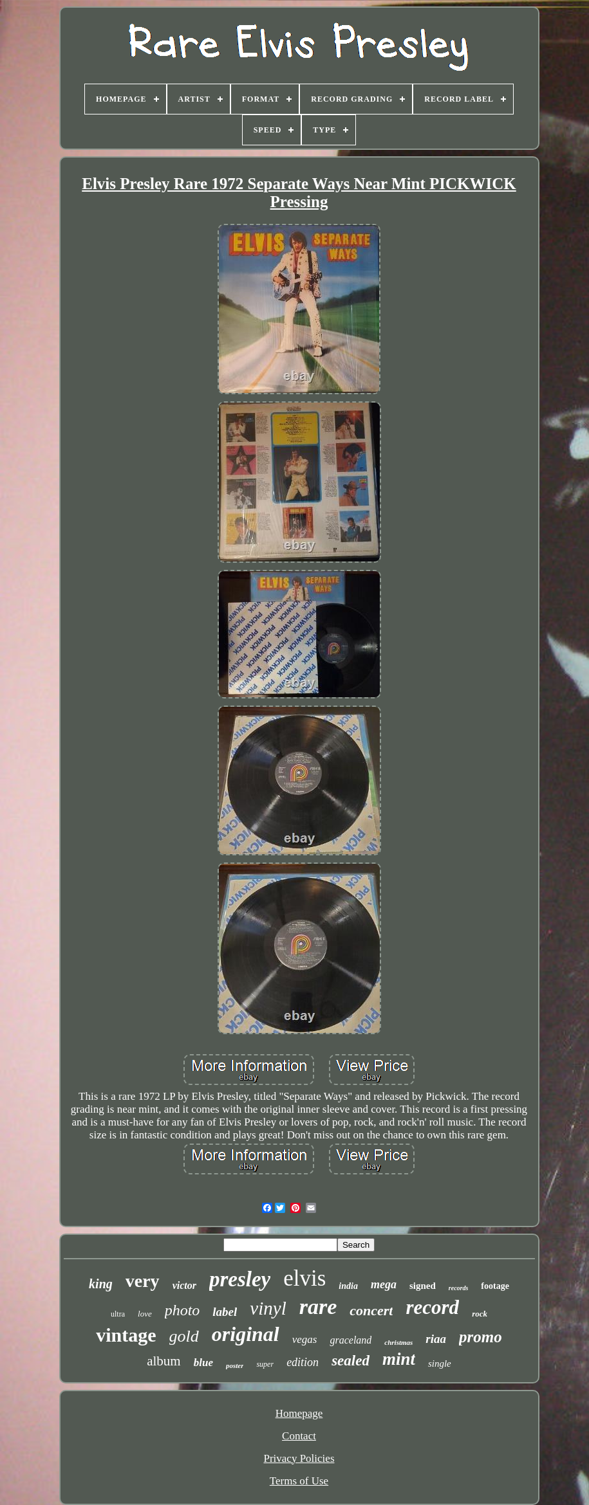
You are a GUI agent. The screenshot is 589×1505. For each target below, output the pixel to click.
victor (184, 1285)
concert (371, 1310)
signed (422, 1286)
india (348, 1286)
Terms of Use (299, 1481)
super (265, 1364)
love (145, 1313)
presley (239, 1279)
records (459, 1287)
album (164, 1361)
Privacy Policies (298, 1458)
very (143, 1281)
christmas (398, 1342)
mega (384, 1284)
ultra (118, 1313)
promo (480, 1336)
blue (203, 1362)
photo (182, 1310)
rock (479, 1313)
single (439, 1363)
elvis (304, 1278)
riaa (435, 1338)
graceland (350, 1340)
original (245, 1333)
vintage (126, 1334)
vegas (304, 1339)
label (224, 1311)
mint (398, 1359)
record (432, 1307)
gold (184, 1336)
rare (318, 1306)
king (101, 1284)
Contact (299, 1436)
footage (495, 1286)
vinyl (268, 1308)
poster (235, 1365)
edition (302, 1362)
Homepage (299, 1413)
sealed (350, 1361)
